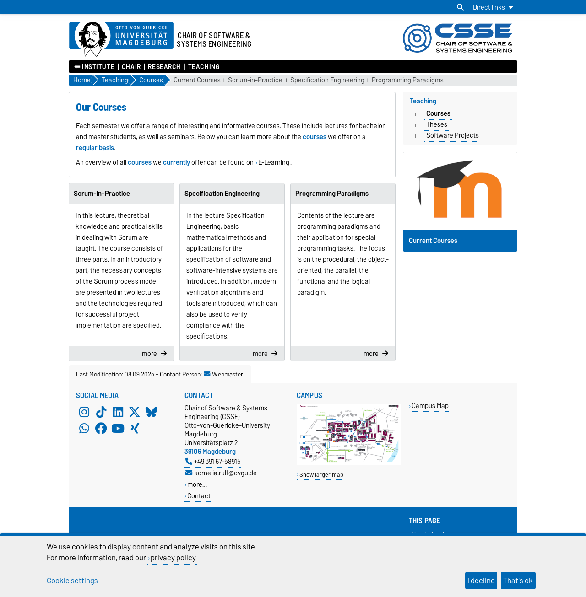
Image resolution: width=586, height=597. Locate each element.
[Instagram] (84, 411)
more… (197, 484)
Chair (131, 66)
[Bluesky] (151, 411)
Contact (199, 495)
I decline (481, 580)
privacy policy (173, 557)
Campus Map (430, 405)
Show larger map (321, 474)
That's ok (518, 580)
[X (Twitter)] (134, 411)
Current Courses (197, 80)
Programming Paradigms (408, 80)
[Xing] (134, 428)
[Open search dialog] (460, 7)
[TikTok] (101, 411)
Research (164, 66)
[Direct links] (493, 7)
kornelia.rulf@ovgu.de (221, 473)
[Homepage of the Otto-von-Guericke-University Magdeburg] (121, 40)
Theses (436, 124)
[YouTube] (118, 428)
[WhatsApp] (84, 428)
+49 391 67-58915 (213, 461)
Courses (438, 113)
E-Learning (273, 162)
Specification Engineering (327, 80)
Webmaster (223, 374)
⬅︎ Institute (94, 66)
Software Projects (452, 135)
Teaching (203, 66)
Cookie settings (72, 580)
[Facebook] (101, 428)
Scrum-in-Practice (255, 80)
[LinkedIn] (118, 411)
